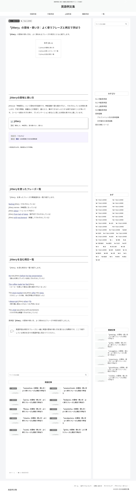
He (10, 275)
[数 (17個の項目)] (119, 253)
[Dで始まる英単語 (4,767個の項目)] (103, 206)
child (14, 309)
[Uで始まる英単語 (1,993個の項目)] (121, 223)
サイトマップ (108, 486)
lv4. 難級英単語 (14, 21)
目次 (45, 43)
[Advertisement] (48, 74)
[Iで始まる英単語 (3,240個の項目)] (103, 216)
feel (27, 284)
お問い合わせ (98, 486)
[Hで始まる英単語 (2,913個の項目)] (103, 219)
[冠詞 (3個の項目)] (111, 259)
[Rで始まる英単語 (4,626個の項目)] (120, 206)
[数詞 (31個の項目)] (111, 249)
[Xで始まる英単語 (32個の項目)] (101, 249)
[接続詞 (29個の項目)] (118, 249)
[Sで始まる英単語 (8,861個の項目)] (103, 199)
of (22, 214)
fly (30, 301)
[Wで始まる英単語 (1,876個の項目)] (120, 226)
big (30, 275)
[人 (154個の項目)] (112, 239)
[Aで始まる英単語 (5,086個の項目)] (120, 203)
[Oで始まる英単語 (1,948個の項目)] (103, 226)
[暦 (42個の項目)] (105, 246)
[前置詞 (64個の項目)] (109, 243)
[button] (86, 375)
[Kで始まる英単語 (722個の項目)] (109, 233)
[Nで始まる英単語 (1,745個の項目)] (101, 229)
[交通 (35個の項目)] (124, 246)
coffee (14, 284)
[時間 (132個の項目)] (118, 239)
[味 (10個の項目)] (111, 256)
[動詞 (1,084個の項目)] (125, 229)
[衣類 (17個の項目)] (113, 253)
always (12, 301)
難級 (17, 139)
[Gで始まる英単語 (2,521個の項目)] (120, 219)
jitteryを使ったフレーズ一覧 (49, 51)
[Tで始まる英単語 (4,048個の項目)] (103, 213)
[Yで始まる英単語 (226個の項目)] (121, 236)
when (26, 301)
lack (19, 214)
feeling (11, 204)
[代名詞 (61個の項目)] (117, 243)
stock (14, 292)
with (16, 217)
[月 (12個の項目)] (97, 256)
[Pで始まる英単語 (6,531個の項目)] (103, 203)
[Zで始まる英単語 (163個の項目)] (102, 239)
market (20, 292)
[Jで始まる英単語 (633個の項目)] (122, 233)
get (16, 301)
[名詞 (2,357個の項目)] (111, 223)
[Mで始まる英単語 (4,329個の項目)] (120, 209)
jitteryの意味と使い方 (46, 47)
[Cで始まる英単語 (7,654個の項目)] (120, 199)
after (34, 292)
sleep (26, 214)
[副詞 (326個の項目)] (112, 236)
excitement (22, 217)
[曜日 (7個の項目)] (125, 256)
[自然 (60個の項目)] (125, 243)
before (22, 275)
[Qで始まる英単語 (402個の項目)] (101, 236)
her (24, 284)
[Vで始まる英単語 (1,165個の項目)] (115, 229)
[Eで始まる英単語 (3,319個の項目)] (120, 213)
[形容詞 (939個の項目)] (98, 233)
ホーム (76, 486)
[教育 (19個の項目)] (106, 253)
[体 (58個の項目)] (98, 246)
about (16, 210)
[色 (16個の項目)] (125, 253)
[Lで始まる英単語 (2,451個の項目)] (101, 223)
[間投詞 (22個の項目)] (99, 253)
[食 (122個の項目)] (125, 239)
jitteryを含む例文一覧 (46, 54)
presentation (37, 275)
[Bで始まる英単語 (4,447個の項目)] (103, 209)
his (27, 275)
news (41, 292)
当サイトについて (86, 486)
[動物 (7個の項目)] (118, 256)
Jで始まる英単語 (26, 21)
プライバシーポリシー (121, 486)
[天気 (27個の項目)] (125, 249)
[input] (48, 375)
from (16, 214)
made (20, 284)
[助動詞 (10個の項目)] (105, 256)
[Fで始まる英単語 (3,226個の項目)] (120, 216)
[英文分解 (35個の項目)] (114, 246)
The (10, 284)
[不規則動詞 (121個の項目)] (100, 243)
